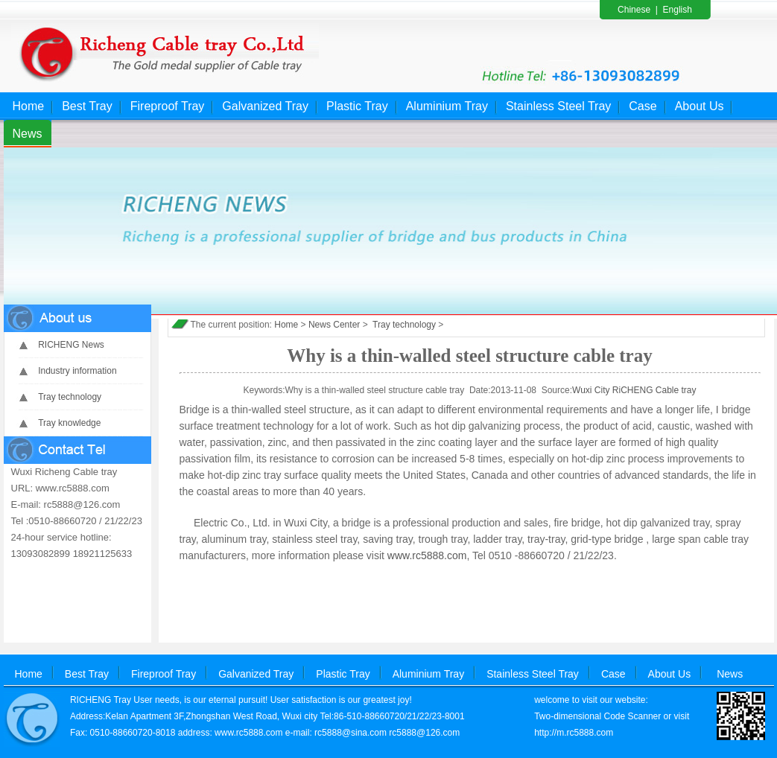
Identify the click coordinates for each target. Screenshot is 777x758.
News (27, 133)
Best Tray (87, 106)
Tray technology (69, 397)
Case (642, 106)
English (677, 9)
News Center (334, 324)
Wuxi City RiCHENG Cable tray (634, 390)
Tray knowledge (69, 423)
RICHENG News (71, 345)
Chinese (634, 9)
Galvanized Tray (265, 106)
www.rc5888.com (427, 555)
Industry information (77, 371)
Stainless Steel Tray (558, 106)
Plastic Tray (357, 106)
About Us (699, 106)
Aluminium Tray (447, 106)
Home (29, 106)
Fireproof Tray (167, 106)
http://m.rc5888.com (573, 732)
